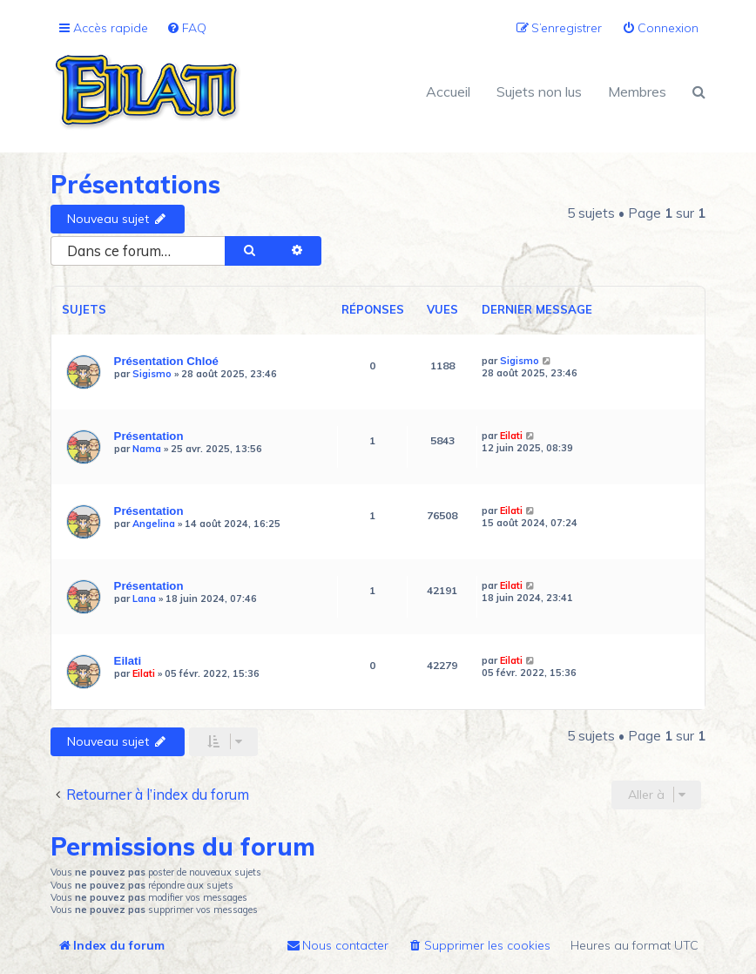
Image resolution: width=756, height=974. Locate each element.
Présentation (149, 436)
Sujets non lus (539, 91)
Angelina (153, 523)
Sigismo (152, 374)
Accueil (448, 91)
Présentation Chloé (166, 361)
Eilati (511, 436)
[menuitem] (186, 28)
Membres (637, 91)
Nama (146, 449)
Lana (144, 598)
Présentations (135, 184)
